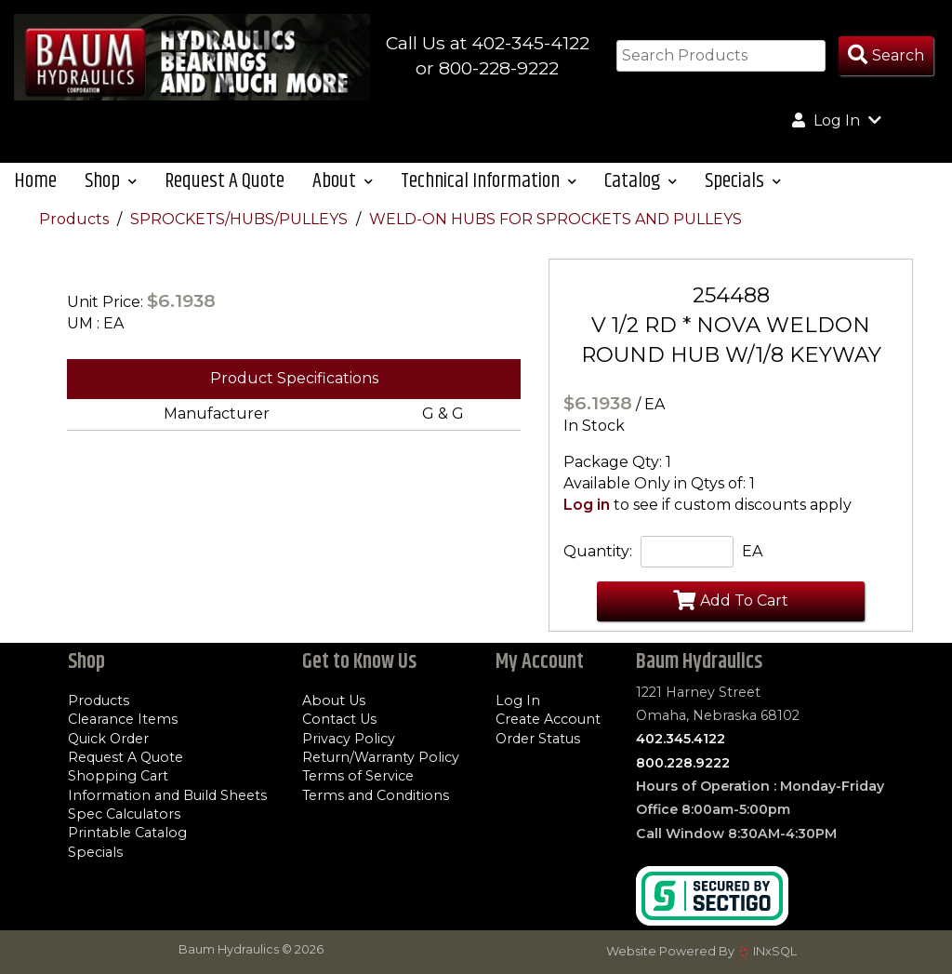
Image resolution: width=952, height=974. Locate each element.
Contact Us (339, 719)
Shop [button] (111, 181)
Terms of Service (358, 775)
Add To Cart (730, 600)
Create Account (548, 719)
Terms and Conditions (375, 795)
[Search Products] (886, 56)
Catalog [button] (640, 181)
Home (35, 181)
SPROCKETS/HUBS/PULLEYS (240, 219)
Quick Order (108, 738)
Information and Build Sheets (167, 795)
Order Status (538, 738)
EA (752, 551)
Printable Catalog (127, 832)
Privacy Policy (348, 738)
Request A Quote (224, 181)
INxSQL (775, 951)
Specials (95, 852)
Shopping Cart (118, 775)
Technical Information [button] (488, 181)
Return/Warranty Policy (380, 757)
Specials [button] (743, 181)
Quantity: (597, 551)
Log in (586, 505)
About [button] (342, 181)
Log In (518, 700)
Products (75, 219)
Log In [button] (836, 120)
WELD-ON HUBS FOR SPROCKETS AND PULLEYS (555, 219)
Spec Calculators (124, 814)
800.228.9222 (683, 762)
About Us (333, 700)
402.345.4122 (680, 738)
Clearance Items (123, 719)
